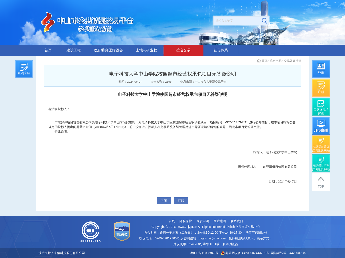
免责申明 (203, 221)
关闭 (164, 200)
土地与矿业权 (146, 50)
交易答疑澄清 (292, 60)
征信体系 (221, 50)
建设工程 (74, 50)
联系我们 (237, 221)
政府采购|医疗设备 (108, 50)
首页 (48, 50)
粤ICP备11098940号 (204, 253)
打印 (181, 200)
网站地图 (219, 221)
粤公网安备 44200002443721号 (245, 253)
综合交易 (183, 50)
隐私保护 (185, 221)
